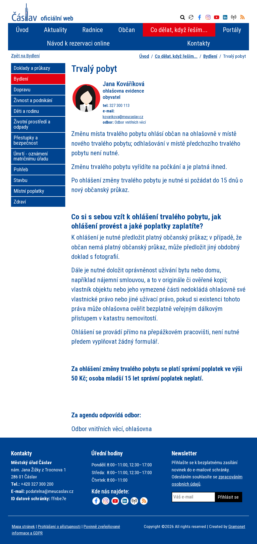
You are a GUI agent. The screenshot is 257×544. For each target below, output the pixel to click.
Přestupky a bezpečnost (26, 140)
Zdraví (20, 202)
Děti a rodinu (26, 111)
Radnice (92, 30)
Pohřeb (21, 169)
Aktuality (55, 30)
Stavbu (20, 180)
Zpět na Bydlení (25, 56)
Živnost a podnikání (33, 100)
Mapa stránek (23, 526)
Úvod (22, 30)
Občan (126, 30)
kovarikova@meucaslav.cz (123, 116)
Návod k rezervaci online (78, 43)
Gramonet (236, 526)
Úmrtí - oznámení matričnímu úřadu (31, 156)
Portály (232, 30)
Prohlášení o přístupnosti (59, 526)
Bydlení (210, 56)
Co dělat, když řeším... (179, 30)
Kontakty (198, 43)
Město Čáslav (42, 12)
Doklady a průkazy (32, 68)
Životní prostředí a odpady (32, 124)
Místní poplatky (29, 191)
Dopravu (22, 90)
